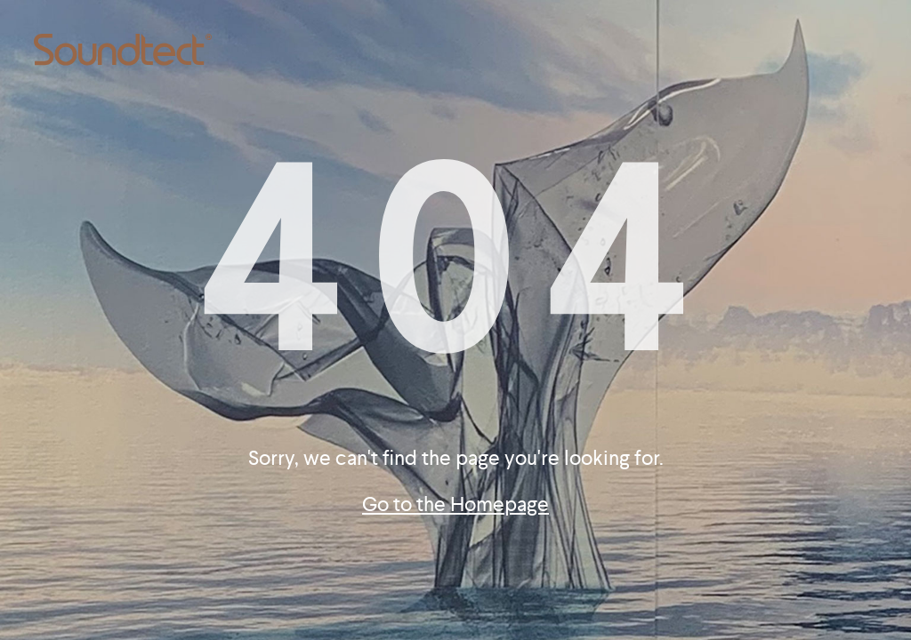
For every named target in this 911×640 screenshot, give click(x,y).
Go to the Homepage (455, 504)
